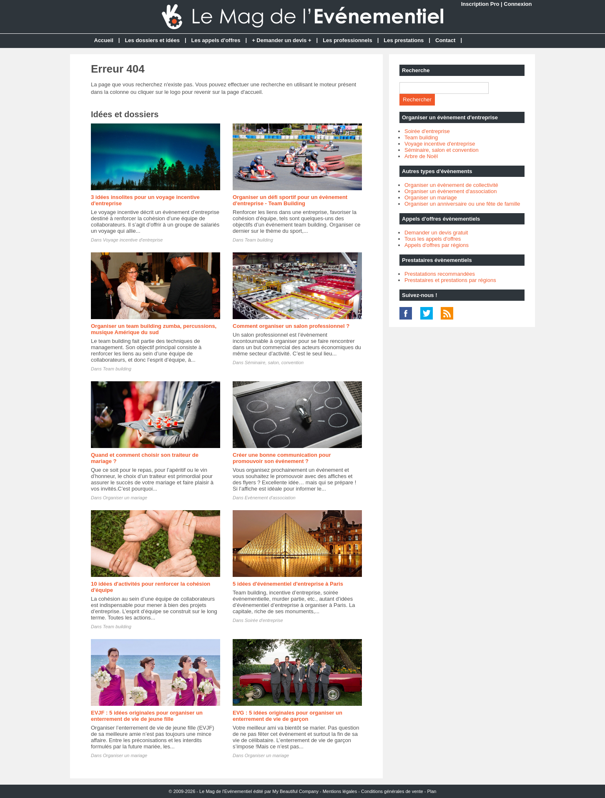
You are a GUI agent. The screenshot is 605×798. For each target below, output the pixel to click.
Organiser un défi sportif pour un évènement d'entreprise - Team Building (290, 200)
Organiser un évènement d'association (450, 191)
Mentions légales (340, 791)
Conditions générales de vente (392, 791)
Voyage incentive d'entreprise (133, 239)
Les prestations (404, 40)
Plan (431, 791)
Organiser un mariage (125, 497)
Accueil (103, 40)
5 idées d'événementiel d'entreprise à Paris (288, 584)
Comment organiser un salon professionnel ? (291, 326)
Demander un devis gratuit (436, 232)
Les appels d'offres (216, 40)
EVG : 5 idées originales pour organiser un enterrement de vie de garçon (287, 716)
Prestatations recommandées (439, 274)
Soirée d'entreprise (264, 620)
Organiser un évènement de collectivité (451, 185)
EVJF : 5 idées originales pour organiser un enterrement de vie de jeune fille (147, 716)
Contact (445, 40)
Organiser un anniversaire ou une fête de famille (462, 204)
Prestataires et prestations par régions (450, 280)
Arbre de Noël (421, 156)
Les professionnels (347, 40)
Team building (259, 239)
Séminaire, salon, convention (274, 362)
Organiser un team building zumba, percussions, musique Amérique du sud (153, 329)
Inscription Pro (480, 4)
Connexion (518, 4)
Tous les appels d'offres (432, 239)
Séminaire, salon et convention (441, 150)
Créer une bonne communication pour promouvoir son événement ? (282, 458)
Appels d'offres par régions (436, 245)
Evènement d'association (270, 497)
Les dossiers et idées (152, 40)
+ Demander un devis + (281, 40)
